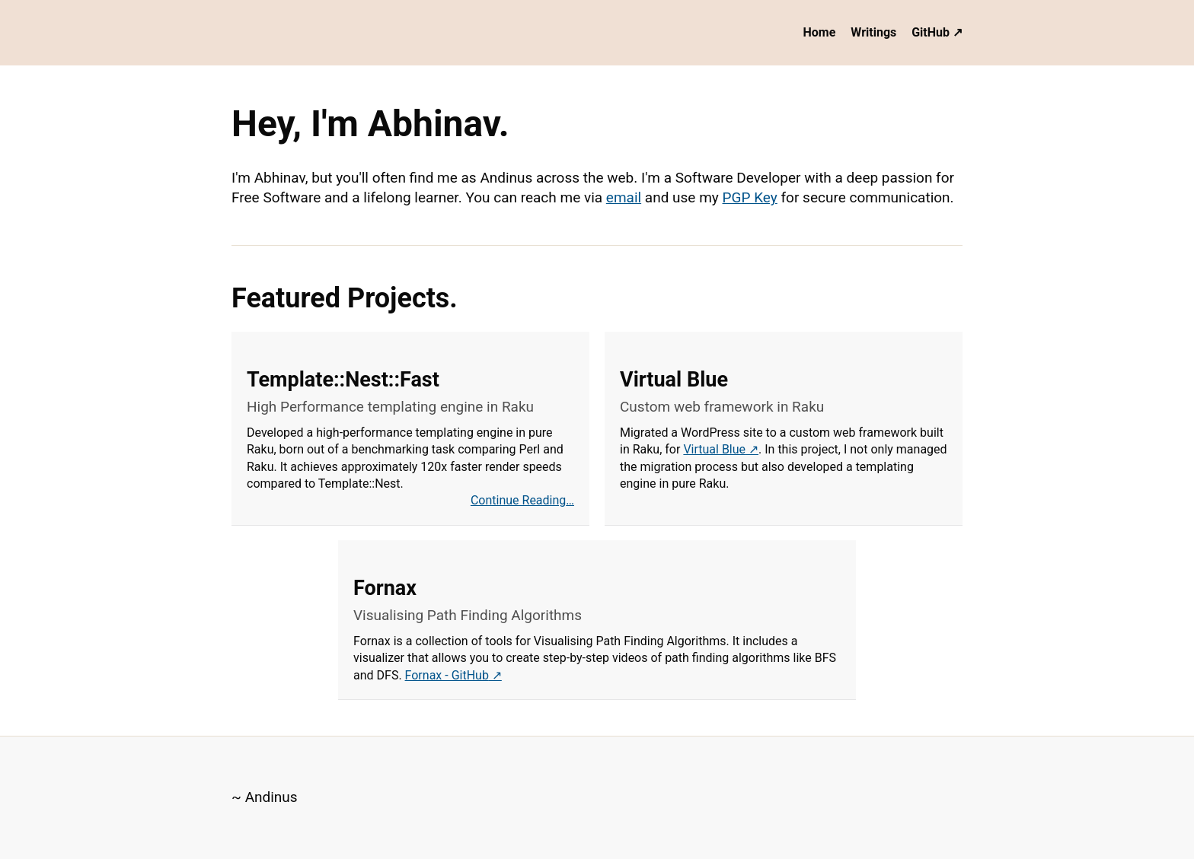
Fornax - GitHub (447, 675)
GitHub (930, 32)
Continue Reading (518, 500)
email (623, 197)
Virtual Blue (714, 449)
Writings (873, 32)
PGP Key (750, 197)
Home (819, 32)
